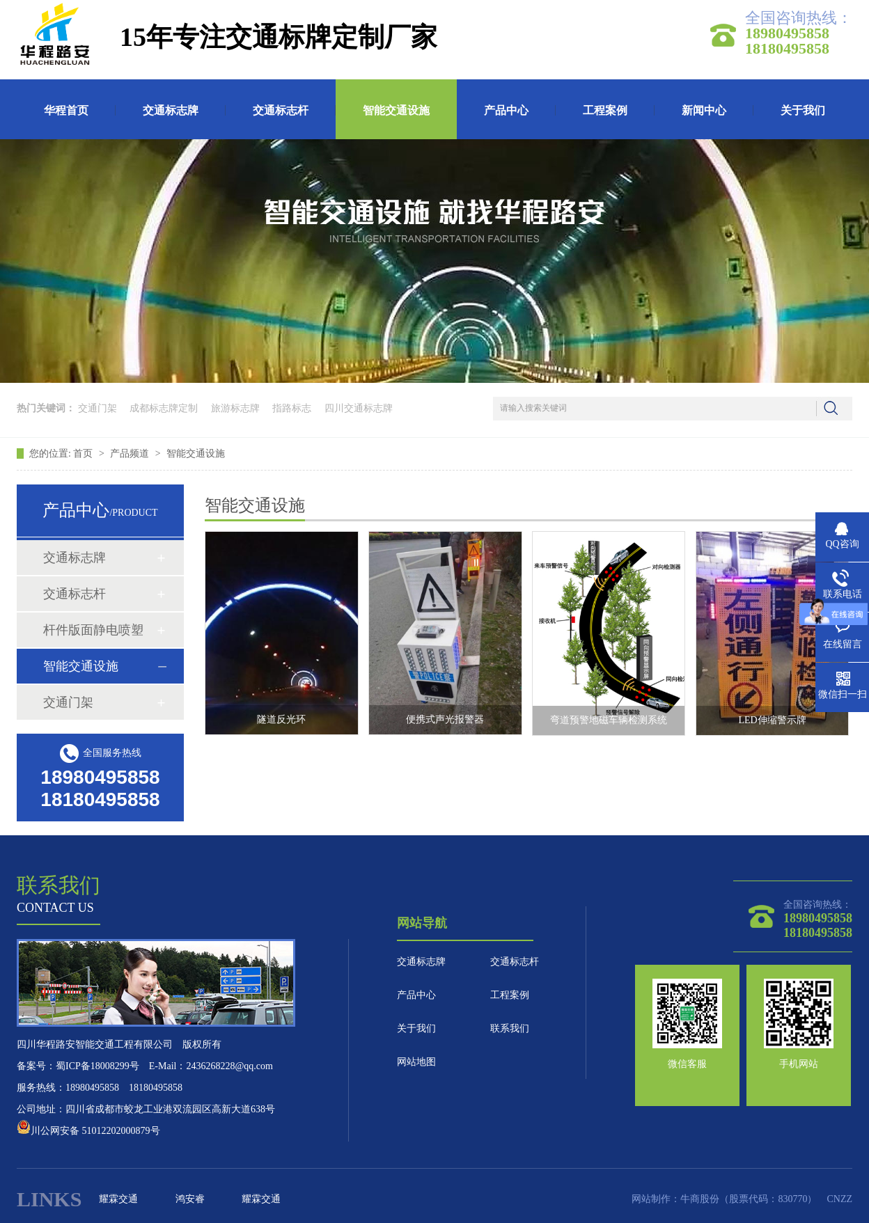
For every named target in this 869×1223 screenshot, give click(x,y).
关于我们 (803, 110)
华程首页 (66, 110)
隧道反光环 (281, 719)
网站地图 (416, 1062)
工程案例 (605, 110)
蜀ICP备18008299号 (97, 1066)
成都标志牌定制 (164, 408)
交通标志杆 (280, 110)
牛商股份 (699, 1199)
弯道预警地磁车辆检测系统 (608, 720)
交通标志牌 (170, 110)
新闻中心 (704, 110)
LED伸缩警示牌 (772, 720)
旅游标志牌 (235, 408)
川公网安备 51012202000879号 (88, 1131)
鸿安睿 (190, 1199)
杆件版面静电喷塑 (93, 630)
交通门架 (97, 408)
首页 (84, 453)
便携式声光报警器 (445, 719)
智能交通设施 (396, 110)
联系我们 (509, 1028)
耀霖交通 (118, 1199)
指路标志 (291, 408)
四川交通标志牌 (358, 408)
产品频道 (131, 453)
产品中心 (506, 110)
